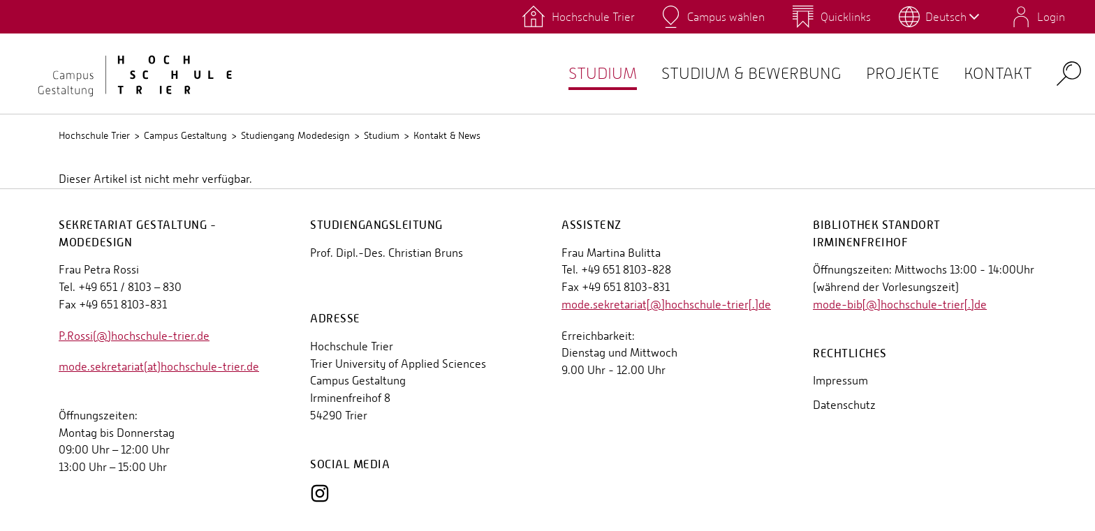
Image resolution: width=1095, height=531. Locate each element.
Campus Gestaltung (185, 135)
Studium (566, 73)
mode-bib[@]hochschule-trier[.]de (900, 304)
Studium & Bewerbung (727, 73)
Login (1051, 17)
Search (1069, 73)
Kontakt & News (446, 135)
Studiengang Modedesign (295, 135)
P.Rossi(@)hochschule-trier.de (134, 336)
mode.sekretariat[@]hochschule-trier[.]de (666, 304)
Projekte (890, 73)
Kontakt (993, 73)
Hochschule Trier (94, 135)
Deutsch (952, 17)
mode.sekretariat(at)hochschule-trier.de (159, 366)
